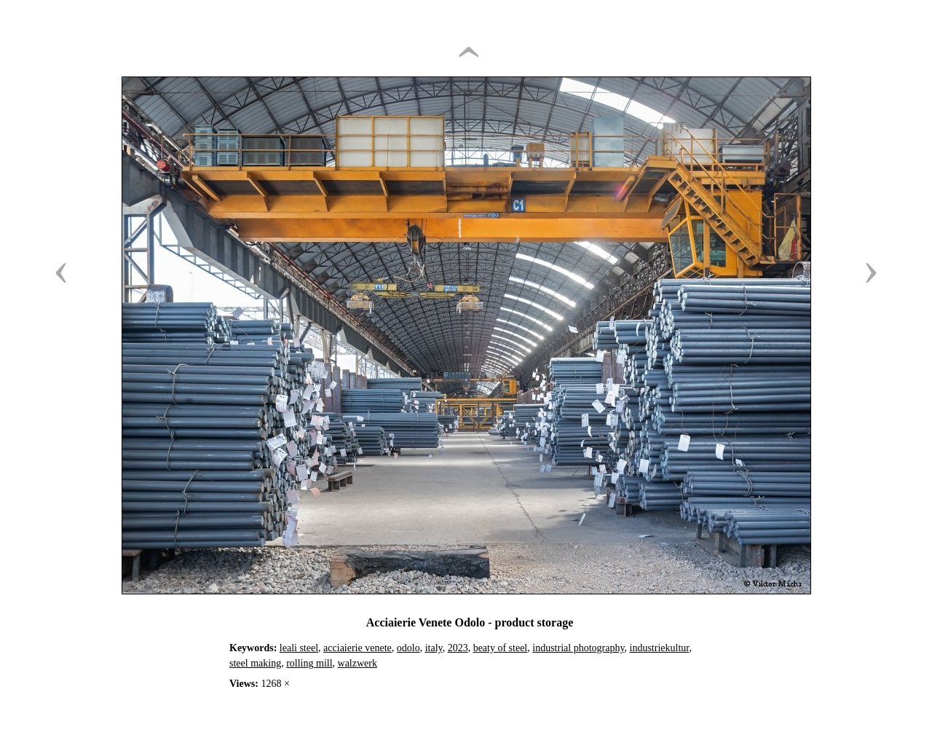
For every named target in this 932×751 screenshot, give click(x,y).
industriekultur (660, 647)
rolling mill (309, 663)
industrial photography (578, 647)
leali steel (299, 647)
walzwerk (357, 663)
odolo (408, 647)
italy (434, 647)
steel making (255, 663)
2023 (458, 647)
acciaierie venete (357, 647)
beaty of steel (500, 647)
